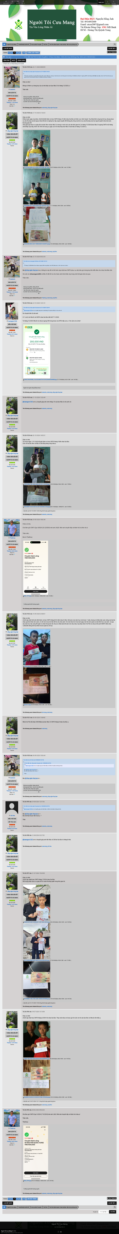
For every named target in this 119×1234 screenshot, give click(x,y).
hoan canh (21, 59)
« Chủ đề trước (7, 47)
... (21, 52)
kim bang (44, 711)
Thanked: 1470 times (12, 143)
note (13, 59)
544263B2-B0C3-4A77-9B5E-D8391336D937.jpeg (36, 243)
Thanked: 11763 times (12, 101)
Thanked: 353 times (12, 827)
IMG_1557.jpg (27, 595)
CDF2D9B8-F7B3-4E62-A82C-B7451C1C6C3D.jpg (36, 483)
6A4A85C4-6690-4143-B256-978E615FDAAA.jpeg (36, 1096)
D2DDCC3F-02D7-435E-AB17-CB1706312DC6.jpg (36, 921)
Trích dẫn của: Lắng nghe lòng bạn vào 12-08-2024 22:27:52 (38, 762)
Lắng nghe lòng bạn (52, 106)
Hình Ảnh (6, 59)
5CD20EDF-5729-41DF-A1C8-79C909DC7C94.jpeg (36, 505)
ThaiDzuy (44, 297)
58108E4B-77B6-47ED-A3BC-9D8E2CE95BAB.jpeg (36, 998)
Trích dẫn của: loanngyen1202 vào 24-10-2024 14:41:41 (35, 260)
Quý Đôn (55, 250)
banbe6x (12, 88)
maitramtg (44, 106)
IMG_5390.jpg (27, 1179)
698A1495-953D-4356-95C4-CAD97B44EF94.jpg (36, 1057)
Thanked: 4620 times (12, 550)
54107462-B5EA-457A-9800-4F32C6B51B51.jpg (36, 166)
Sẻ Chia (12, 815)
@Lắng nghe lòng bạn (31, 269)
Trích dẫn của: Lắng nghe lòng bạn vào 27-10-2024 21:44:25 (36, 70)
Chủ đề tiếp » (112, 47)
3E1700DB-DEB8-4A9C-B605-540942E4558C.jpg (36, 959)
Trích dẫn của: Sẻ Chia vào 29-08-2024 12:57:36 (33, 759)
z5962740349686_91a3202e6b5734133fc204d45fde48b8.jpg (40, 378)
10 (24, 52)
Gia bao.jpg (26, 665)
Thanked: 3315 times (12, 333)
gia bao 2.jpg (27, 703)
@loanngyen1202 (35, 273)
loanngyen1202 (12, 320)
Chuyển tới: (95, 1211)
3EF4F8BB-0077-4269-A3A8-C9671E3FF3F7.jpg (36, 204)
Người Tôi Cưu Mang (6, 1230)
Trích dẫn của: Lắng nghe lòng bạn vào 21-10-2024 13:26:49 (36, 306)
